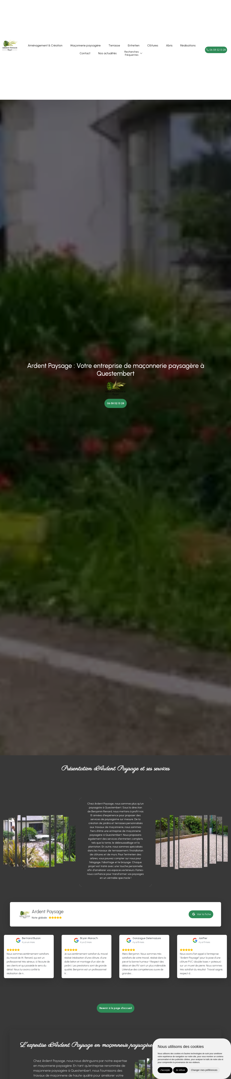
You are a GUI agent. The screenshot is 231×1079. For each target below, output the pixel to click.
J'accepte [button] (165, 1070)
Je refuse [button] (180, 1070)
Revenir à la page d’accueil (115, 1008)
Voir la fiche (201, 914)
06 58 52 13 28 (216, 49)
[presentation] (1, 958)
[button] (141, 53)
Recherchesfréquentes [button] (131, 53)
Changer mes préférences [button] (204, 1070)
